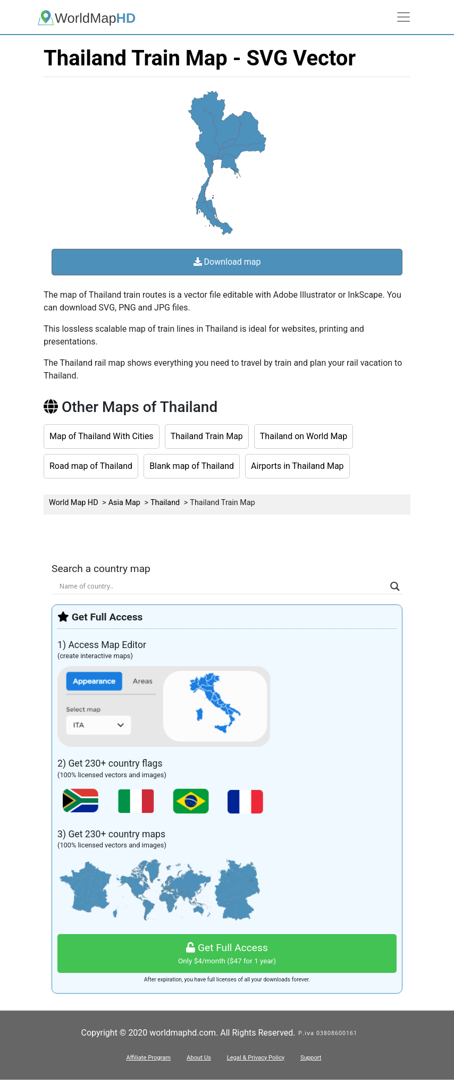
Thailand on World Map (303, 436)
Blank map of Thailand (191, 466)
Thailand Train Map (207, 436)
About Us (199, 1057)
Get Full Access (227, 954)
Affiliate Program (148, 1057)
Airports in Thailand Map (297, 466)
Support (310, 1057)
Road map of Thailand (90, 466)
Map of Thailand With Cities (101, 436)
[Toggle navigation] (403, 17)
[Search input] (222, 586)
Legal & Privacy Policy (255, 1057)
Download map (227, 262)
